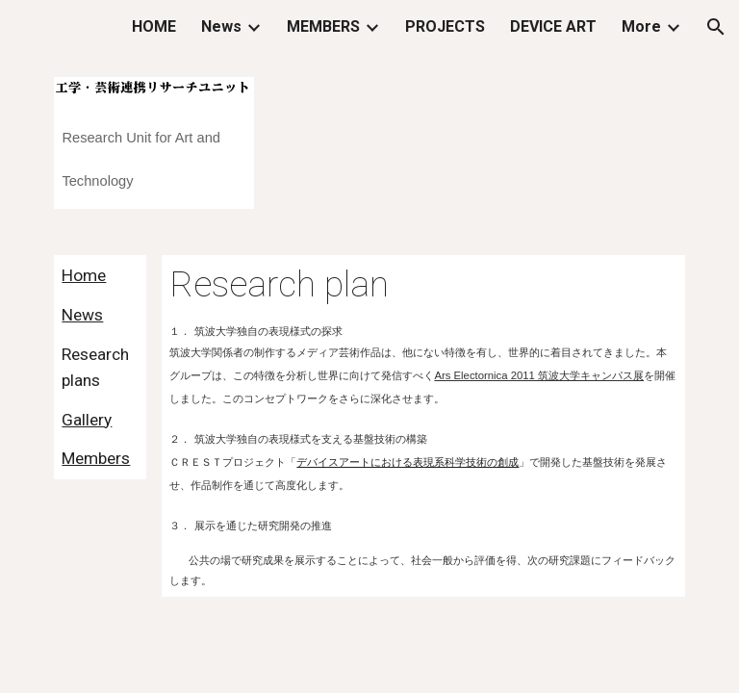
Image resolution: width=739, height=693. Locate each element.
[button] (716, 27)
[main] (153, 152)
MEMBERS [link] (323, 26)
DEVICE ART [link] (553, 26)
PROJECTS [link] (445, 26)
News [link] (221, 26)
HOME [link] (154, 26)
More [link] (641, 26)
